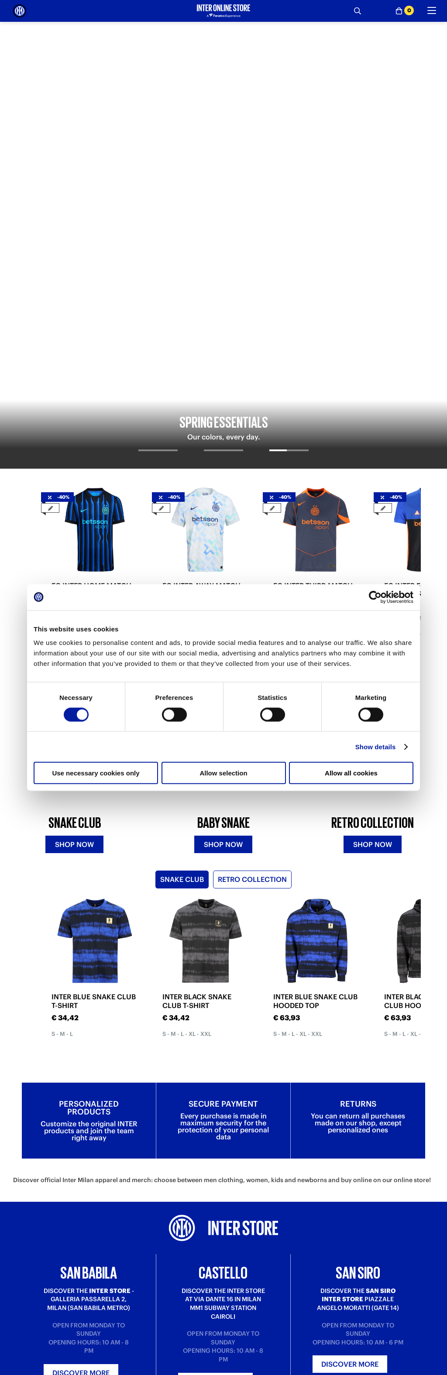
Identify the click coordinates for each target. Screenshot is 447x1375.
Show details (375, 746)
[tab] (158, 193)
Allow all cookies (351, 773)
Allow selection (223, 773)
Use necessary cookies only (95, 773)
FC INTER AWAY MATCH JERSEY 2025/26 (201, 325)
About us (236, 1369)
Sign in (223, 1249)
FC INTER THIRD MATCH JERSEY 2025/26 (313, 325)
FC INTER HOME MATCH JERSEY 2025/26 (91, 325)
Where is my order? (145, 1369)
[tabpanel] (223, 113)
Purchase (25, 1369)
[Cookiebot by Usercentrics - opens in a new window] (375, 596)
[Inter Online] (20, 11)
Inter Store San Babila (358, 1369)
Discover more (81, 1140)
